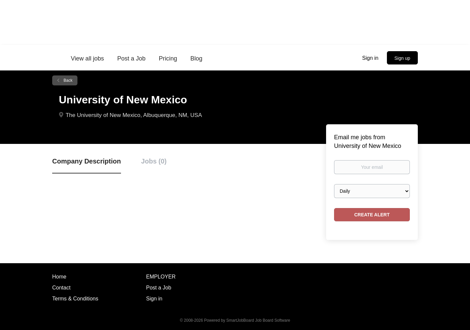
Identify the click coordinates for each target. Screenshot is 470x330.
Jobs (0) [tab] (154, 161)
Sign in (370, 58)
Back (67, 80)
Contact (61, 287)
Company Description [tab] (86, 161)
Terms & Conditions (75, 298)
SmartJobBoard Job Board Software (258, 320)
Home (59, 276)
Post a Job (159, 287)
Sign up (402, 58)
